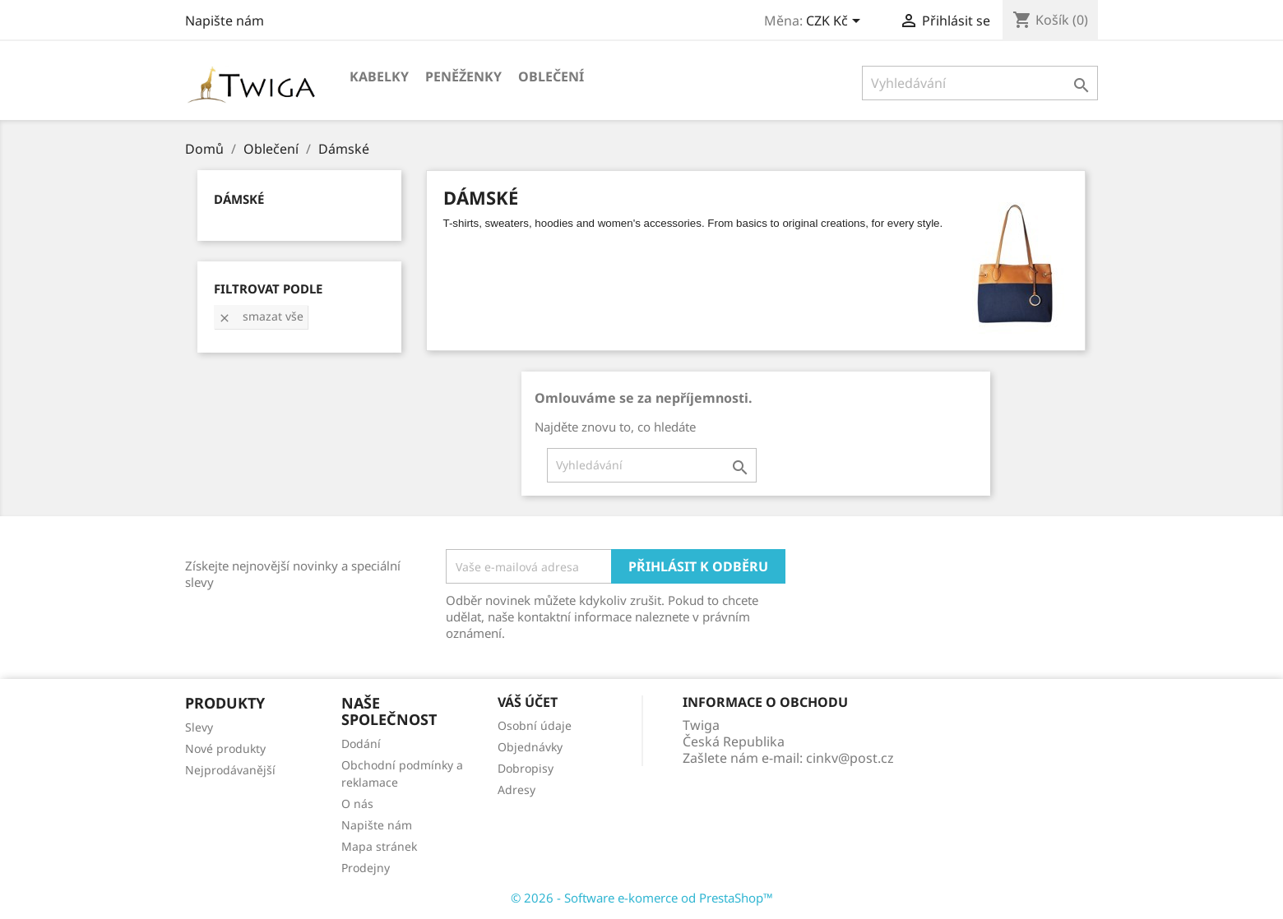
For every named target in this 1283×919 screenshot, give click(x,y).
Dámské (239, 199)
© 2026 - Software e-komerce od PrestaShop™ (642, 897)
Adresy (516, 789)
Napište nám (224, 21)
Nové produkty (225, 748)
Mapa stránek (379, 846)
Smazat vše (260, 316)
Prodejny (365, 867)
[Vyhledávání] (980, 83)
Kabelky (379, 76)
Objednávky (530, 747)
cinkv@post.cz (850, 758)
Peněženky (463, 76)
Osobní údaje (535, 725)
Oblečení (551, 76)
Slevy (199, 727)
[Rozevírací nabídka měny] (836, 22)
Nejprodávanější (230, 770)
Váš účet (528, 702)
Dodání (361, 743)
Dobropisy (525, 768)
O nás (357, 803)
